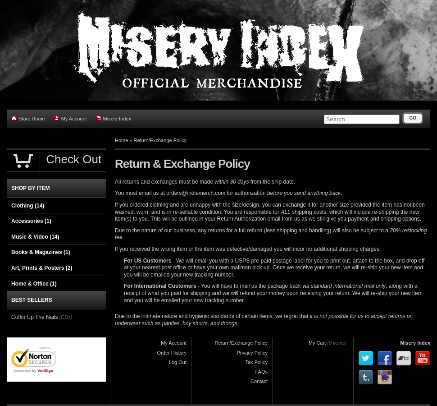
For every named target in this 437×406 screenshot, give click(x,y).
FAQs (261, 371)
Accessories (31, 221)
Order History (172, 352)
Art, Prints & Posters (41, 268)
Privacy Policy (252, 352)
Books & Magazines (40, 252)
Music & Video (35, 237)
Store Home (28, 118)
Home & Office (34, 284)
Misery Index (113, 118)
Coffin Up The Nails (34, 317)
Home (121, 140)
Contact (259, 381)
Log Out (178, 362)
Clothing (27, 206)
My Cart (317, 343)
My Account (70, 118)
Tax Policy (256, 362)
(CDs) (66, 317)
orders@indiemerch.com (195, 193)
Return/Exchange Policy (160, 140)
